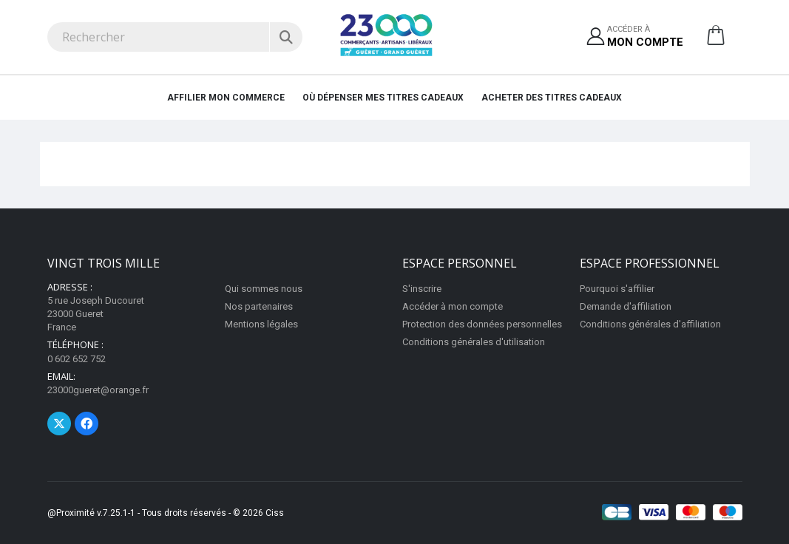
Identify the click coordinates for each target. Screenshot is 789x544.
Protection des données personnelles (482, 324)
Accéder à (645, 37)
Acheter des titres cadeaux (551, 97)
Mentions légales (261, 324)
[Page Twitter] (59, 423)
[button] (716, 41)
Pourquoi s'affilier (617, 288)
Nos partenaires (259, 306)
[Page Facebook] (86, 423)
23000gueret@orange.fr (98, 389)
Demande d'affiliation (625, 306)
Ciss (274, 513)
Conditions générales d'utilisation (473, 341)
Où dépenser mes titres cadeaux (383, 97)
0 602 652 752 (76, 358)
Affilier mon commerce (226, 97)
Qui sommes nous (263, 288)
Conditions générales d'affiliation (650, 324)
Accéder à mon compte (452, 306)
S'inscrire (421, 288)
